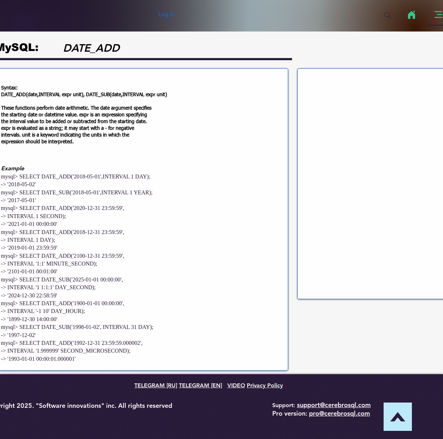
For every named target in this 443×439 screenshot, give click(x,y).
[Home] (411, 14)
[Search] (387, 15)
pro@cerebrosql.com (339, 413)
